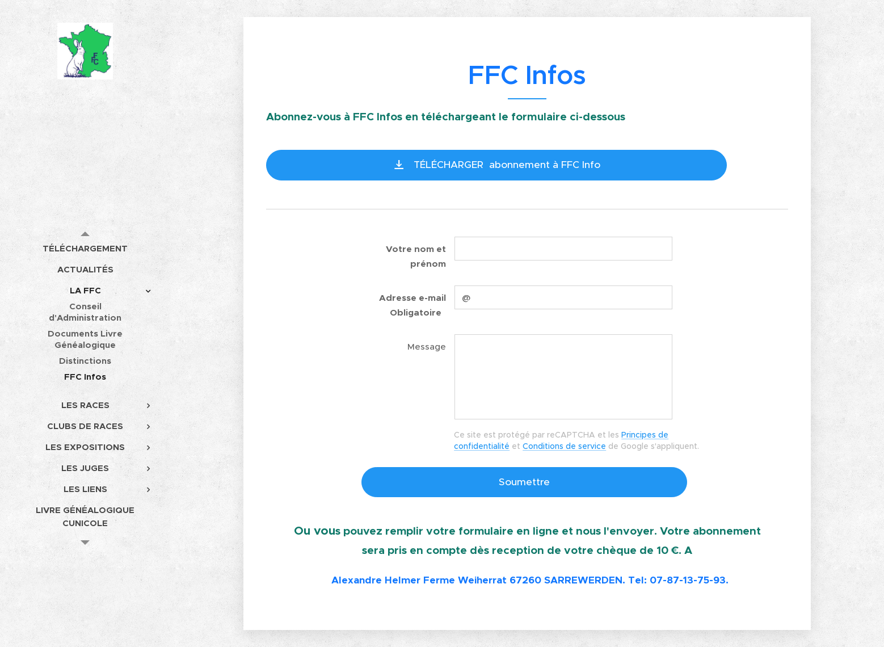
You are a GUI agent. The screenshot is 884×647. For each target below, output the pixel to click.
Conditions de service (564, 446)
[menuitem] (85, 248)
